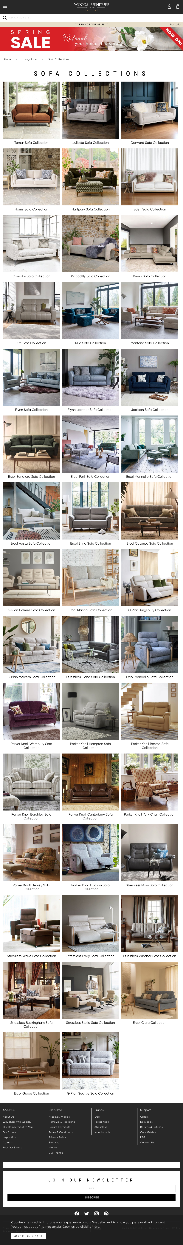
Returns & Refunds (151, 1127)
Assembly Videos (59, 1116)
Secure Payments (59, 1127)
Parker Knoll (101, 1121)
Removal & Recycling (62, 1121)
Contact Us (147, 1142)
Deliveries (146, 1121)
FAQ (142, 1137)
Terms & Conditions (61, 1132)
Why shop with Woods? (17, 1121)
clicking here (89, 1226)
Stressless (100, 1127)
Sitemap (54, 1142)
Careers (8, 1142)
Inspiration (9, 1137)
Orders (144, 1116)
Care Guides (148, 1132)
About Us (8, 1116)
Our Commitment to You (18, 1127)
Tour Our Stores (12, 1147)
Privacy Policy (57, 1137)
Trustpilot (176, 24)
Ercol (97, 1116)
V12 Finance (56, 1152)
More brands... (103, 1132)
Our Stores (9, 1132)
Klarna (53, 1147)
